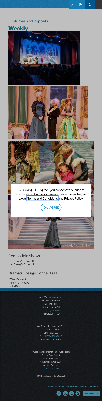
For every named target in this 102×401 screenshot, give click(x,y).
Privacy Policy (73, 198)
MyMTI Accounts (72, 4)
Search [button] (90, 4)
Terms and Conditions (42, 198)
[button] (80, 4)
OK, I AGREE (51, 207)
